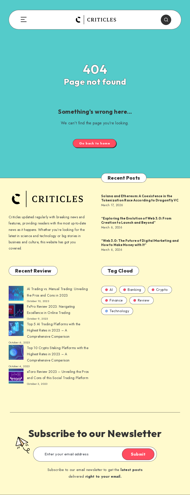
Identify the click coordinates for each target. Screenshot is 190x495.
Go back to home (94, 143)
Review (141, 300)
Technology (117, 311)
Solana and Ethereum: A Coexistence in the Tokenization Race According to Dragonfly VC (139, 198)
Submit (138, 454)
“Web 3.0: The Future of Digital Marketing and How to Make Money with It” (140, 243)
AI (109, 289)
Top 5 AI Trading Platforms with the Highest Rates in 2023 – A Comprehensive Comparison (53, 330)
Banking (132, 289)
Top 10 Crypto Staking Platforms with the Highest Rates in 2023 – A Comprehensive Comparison (57, 354)
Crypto (160, 289)
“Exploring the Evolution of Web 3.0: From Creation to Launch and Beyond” (136, 220)
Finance (114, 300)
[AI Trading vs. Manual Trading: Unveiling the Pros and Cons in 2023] (16, 294)
